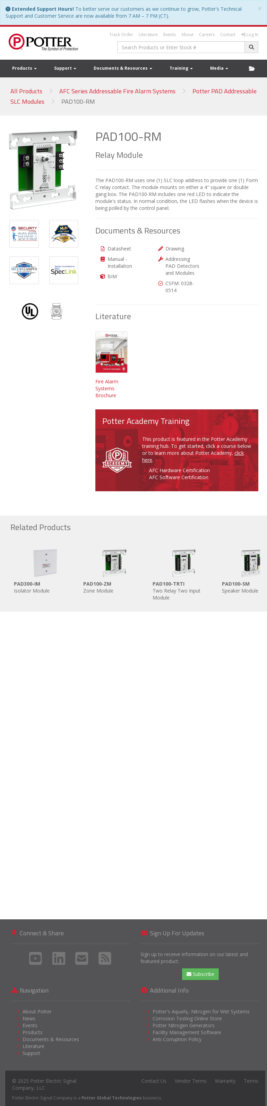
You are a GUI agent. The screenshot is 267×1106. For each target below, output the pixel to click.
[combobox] (181, 47)
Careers (207, 34)
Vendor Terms (191, 1081)
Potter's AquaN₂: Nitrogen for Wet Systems (201, 1011)
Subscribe (200, 974)
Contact (227, 34)
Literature (148, 34)
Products (24, 68)
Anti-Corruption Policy (177, 1039)
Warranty (225, 1081)
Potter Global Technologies (111, 1097)
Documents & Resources (123, 68)
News (29, 1018)
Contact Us (153, 1081)
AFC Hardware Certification (179, 470)
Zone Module (114, 570)
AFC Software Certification (178, 477)
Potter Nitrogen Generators (184, 1025)
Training (181, 68)
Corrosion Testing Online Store (187, 1018)
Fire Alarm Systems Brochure (106, 388)
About (187, 34)
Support (65, 68)
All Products (26, 91)
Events (169, 34)
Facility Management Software (187, 1032)
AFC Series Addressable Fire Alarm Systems (117, 91)
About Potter (37, 1011)
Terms (251, 1081)
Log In (249, 34)
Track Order (121, 34)
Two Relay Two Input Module (184, 573)
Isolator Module (45, 570)
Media (219, 68)
